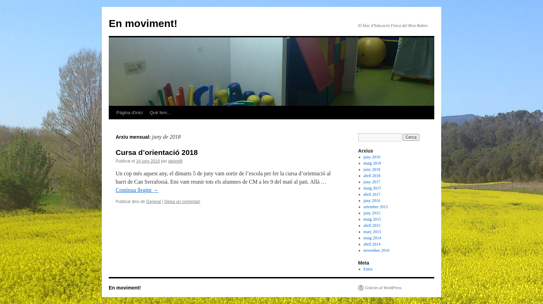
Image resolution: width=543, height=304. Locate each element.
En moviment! (143, 23)
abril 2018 (372, 175)
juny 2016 (372, 200)
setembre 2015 (376, 206)
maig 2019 (372, 163)
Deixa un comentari (182, 201)
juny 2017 (372, 181)
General (153, 201)
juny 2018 (372, 169)
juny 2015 (372, 213)
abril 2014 (372, 244)
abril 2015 (372, 225)
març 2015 (372, 231)
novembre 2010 (377, 250)
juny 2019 (372, 157)
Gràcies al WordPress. (383, 287)
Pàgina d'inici (129, 112)
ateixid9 (175, 161)
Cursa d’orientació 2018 (157, 152)
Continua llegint (137, 190)
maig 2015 (372, 219)
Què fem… (160, 112)
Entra (368, 269)
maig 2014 (372, 238)
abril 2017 (372, 194)
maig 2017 (372, 188)
